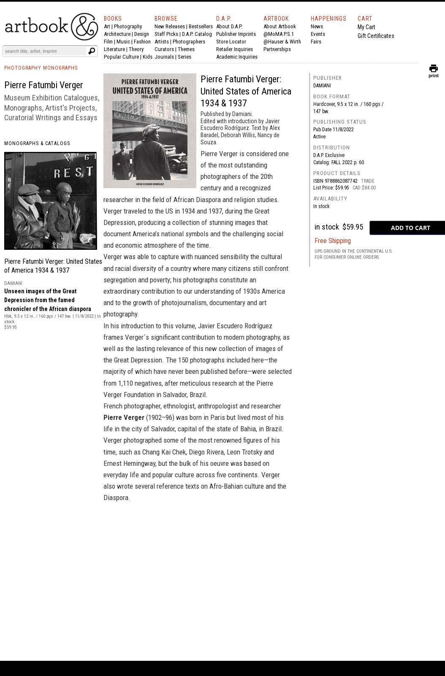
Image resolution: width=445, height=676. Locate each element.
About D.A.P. (229, 26)
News (317, 26)
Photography (128, 26)
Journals (164, 57)
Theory (136, 49)
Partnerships (277, 49)
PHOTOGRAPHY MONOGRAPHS (41, 68)
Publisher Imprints (236, 34)
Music (123, 41)
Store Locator (231, 41)
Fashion (142, 41)
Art (107, 26)
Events (318, 34)
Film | (110, 41)
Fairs (316, 41)
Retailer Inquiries (234, 49)
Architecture (117, 34)
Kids (147, 57)
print (434, 73)
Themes (186, 49)
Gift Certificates (376, 35)
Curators (164, 49)
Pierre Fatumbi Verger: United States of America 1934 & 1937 (246, 91)
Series (184, 57)
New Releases (170, 26)
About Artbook (279, 26)
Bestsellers (201, 26)
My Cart (366, 27)
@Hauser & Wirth (282, 41)
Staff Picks (166, 34)
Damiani (322, 86)
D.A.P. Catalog (197, 34)
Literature (114, 49)
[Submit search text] (91, 51)
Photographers (189, 41)
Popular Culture (121, 57)
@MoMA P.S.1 (278, 34)
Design (141, 34)
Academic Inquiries (237, 57)
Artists (162, 41)
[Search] (45, 51)
